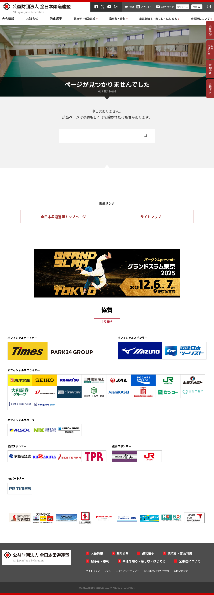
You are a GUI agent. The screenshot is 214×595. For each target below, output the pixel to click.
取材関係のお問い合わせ (156, 570)
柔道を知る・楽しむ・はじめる (144, 561)
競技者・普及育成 (180, 553)
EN (208, 6)
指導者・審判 (100, 561)
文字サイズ (182, 6)
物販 (132, 6)
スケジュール (147, 6)
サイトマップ (150, 216)
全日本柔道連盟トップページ (63, 216)
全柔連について (190, 561)
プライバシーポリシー (127, 570)
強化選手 (56, 18)
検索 (195, 6)
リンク (107, 570)
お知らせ (32, 18)
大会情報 (8, 18)
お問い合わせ (167, 6)
